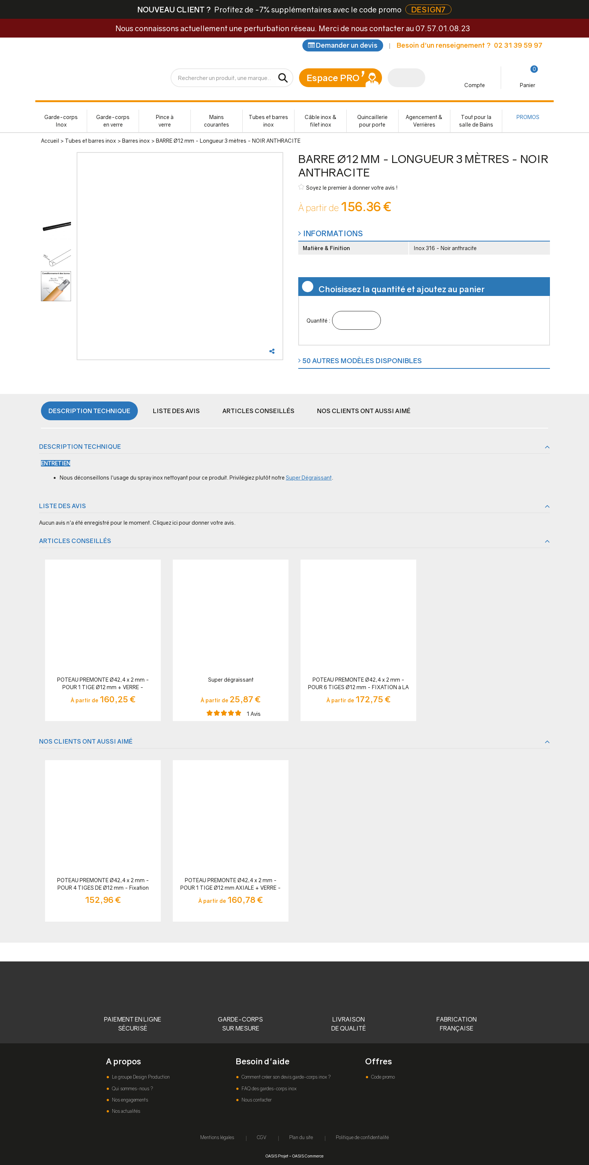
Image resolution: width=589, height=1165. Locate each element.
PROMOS (528, 117)
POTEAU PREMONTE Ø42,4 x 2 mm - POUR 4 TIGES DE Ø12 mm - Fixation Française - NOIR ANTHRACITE (103, 884)
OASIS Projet (277, 1155)
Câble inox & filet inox (321, 121)
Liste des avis (176, 411)
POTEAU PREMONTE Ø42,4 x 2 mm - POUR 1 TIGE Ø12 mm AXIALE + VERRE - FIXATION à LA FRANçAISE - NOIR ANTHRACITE (230, 884)
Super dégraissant (231, 679)
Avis (254, 714)
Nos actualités (125, 1111)
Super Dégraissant (309, 477)
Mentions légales (217, 1137)
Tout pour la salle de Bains (476, 121)
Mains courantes (216, 121)
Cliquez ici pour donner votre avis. (194, 522)
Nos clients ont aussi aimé (364, 411)
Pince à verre (165, 121)
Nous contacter (256, 1100)
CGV (261, 1137)
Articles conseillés (258, 411)
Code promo (382, 1077)
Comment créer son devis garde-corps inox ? (285, 1077)
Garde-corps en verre (113, 121)
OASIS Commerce (307, 1155)
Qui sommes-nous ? (132, 1088)
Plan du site (301, 1137)
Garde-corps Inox (61, 121)
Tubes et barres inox (268, 121)
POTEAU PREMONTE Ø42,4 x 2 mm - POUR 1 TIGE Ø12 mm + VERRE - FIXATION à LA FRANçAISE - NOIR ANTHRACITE (103, 683)
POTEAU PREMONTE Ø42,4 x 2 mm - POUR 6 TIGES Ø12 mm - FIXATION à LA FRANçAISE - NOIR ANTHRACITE (358, 683)
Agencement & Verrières (424, 121)
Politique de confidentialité (362, 1137)
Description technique (89, 411)
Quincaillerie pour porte (372, 121)
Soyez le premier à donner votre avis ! (348, 187)
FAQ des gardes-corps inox (268, 1088)
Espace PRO (333, 77)
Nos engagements (129, 1100)
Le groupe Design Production (140, 1077)
